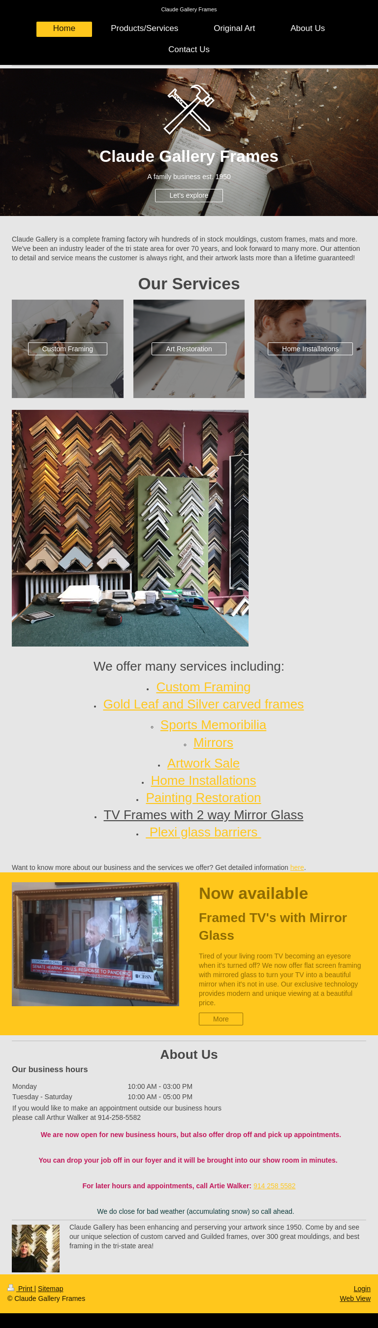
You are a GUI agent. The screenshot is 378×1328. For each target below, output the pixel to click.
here (297, 867)
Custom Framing (67, 349)
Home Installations (310, 349)
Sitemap (50, 1289)
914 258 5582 (274, 1186)
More (221, 1019)
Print (20, 1289)
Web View (355, 1298)
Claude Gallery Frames (189, 9)
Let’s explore (188, 195)
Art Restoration (189, 349)
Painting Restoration (203, 797)
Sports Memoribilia (213, 724)
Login (362, 1289)
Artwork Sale (203, 763)
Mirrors (213, 742)
